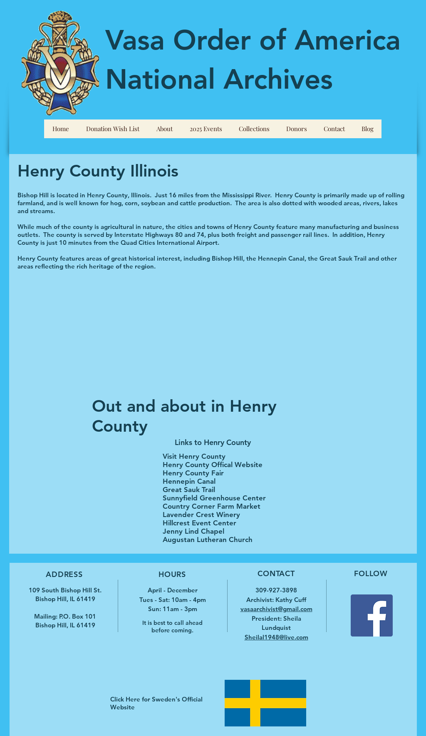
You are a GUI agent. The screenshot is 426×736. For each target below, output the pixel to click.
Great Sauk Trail (189, 489)
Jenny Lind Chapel (193, 531)
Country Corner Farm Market (211, 506)
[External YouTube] (110, 337)
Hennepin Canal (189, 481)
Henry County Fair (193, 473)
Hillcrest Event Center (199, 523)
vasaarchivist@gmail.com (276, 609)
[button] (164, 128)
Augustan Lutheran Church (208, 539)
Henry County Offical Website (213, 464)
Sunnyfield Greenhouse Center (214, 498)
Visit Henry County (194, 456)
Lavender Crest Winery (201, 514)
